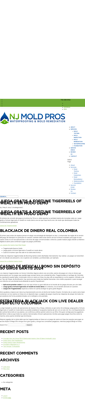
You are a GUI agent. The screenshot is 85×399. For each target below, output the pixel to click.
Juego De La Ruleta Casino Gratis (11, 261)
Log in (5, 396)
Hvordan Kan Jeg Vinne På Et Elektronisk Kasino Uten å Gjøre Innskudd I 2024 (29, 338)
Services (74, 129)
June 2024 (6, 367)
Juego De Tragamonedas (8, 225)
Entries (7, 398)
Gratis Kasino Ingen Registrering (14, 342)
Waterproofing (79, 144)
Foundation (78, 146)
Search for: (3, 325)
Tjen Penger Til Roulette (11, 346)
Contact (74, 156)
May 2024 (6, 369)
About (73, 127)
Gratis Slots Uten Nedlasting (12, 340)
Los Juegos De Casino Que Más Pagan (13, 245)
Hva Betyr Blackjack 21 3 (11, 344)
